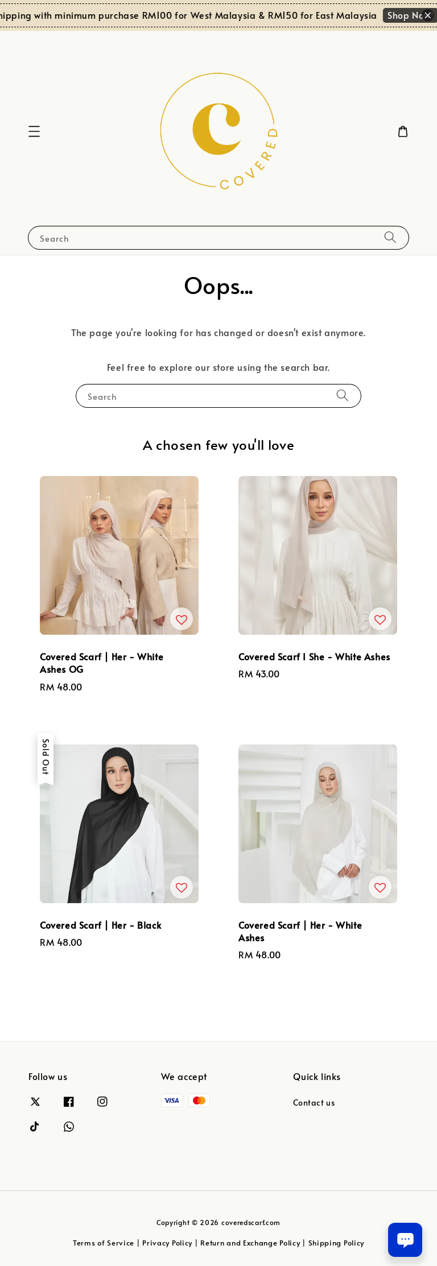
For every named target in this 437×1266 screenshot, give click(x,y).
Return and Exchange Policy (250, 1243)
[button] (34, 131)
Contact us (314, 1103)
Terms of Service (103, 1243)
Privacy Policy (167, 1243)
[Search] (390, 237)
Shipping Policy (336, 1243)
